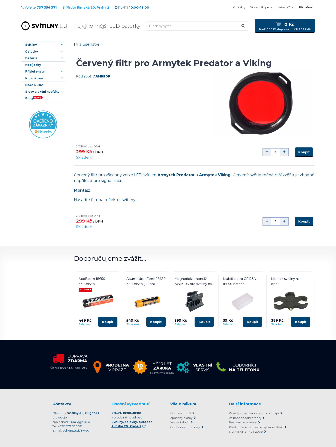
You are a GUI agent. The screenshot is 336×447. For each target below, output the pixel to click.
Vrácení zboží (179, 422)
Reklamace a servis (243, 422)
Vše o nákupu (259, 7)
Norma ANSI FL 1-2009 (246, 431)
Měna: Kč (284, 7)
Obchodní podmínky (185, 427)
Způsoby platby (181, 418)
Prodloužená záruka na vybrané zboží (256, 427)
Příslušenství (86, 44)
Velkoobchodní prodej (245, 418)
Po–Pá (131, 7)
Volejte (39, 7)
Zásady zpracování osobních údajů (254, 413)
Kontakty (239, 7)
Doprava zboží (180, 413)
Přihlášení (305, 7)
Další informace (245, 404)
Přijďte (85, 7)
